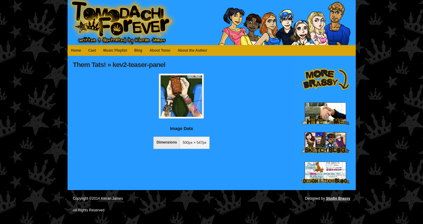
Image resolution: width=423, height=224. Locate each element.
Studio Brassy (338, 198)
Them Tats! (89, 64)
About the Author (192, 50)
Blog (138, 50)
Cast (92, 50)
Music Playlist (115, 50)
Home (76, 50)
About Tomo (160, 50)
